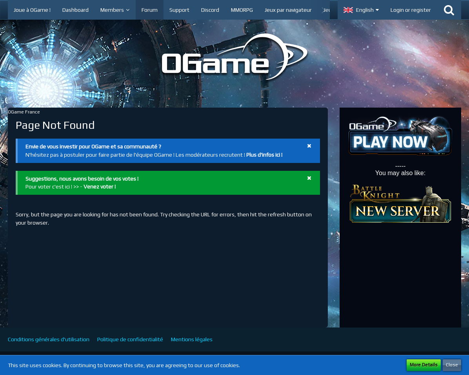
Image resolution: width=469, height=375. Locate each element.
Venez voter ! (100, 186)
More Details (424, 365)
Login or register (411, 10)
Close (452, 365)
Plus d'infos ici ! (264, 155)
